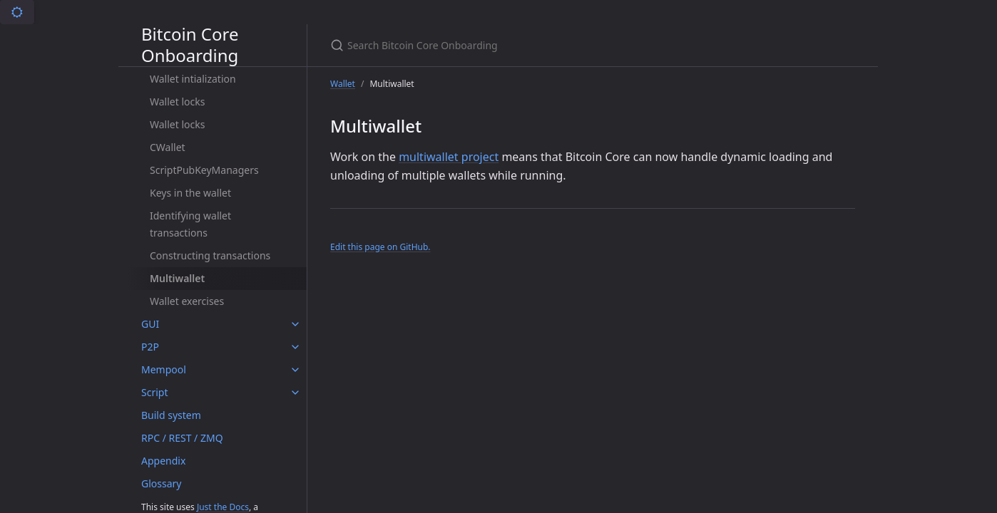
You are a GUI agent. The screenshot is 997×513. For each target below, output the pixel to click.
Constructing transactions (210, 255)
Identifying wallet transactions (190, 224)
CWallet (167, 147)
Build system (171, 415)
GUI (150, 324)
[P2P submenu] (295, 347)
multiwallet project (449, 157)
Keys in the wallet (190, 193)
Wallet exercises (187, 301)
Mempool (163, 369)
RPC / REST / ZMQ (182, 438)
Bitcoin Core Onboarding (189, 45)
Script (154, 392)
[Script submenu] (295, 392)
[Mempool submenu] (295, 369)
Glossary (161, 483)
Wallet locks (177, 101)
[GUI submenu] (295, 324)
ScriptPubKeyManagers (204, 170)
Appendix (163, 460)
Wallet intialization (193, 79)
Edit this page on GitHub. (380, 247)
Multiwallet (177, 278)
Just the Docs (223, 507)
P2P (150, 346)
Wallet (342, 84)
